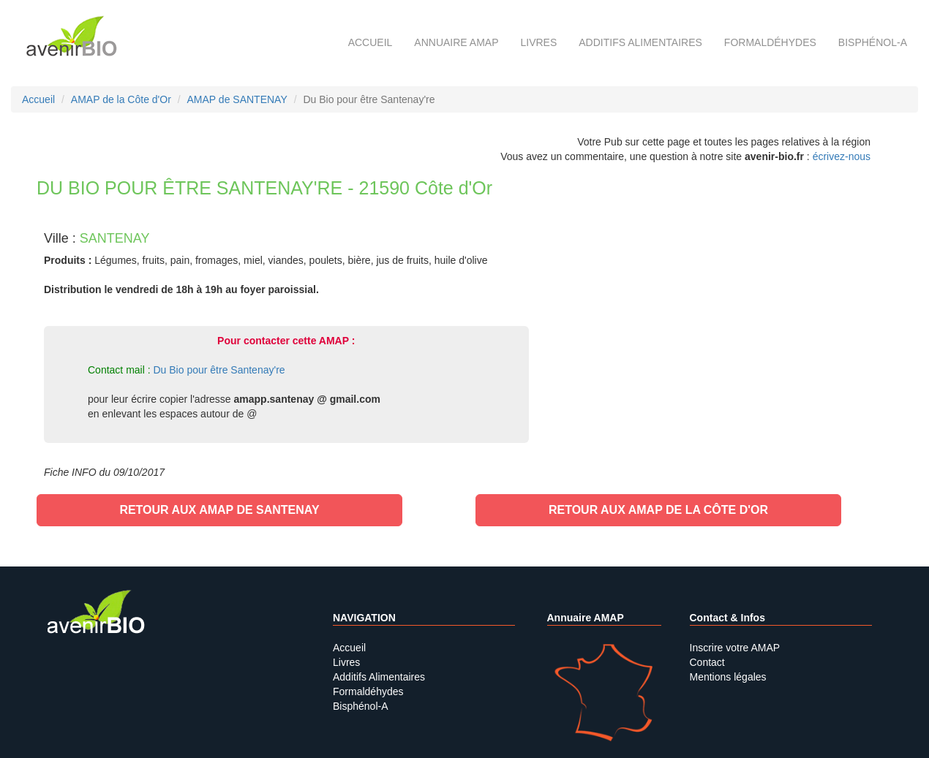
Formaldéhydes (770, 42)
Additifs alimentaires (640, 42)
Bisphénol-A (872, 42)
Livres (538, 42)
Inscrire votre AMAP (735, 647)
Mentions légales (728, 677)
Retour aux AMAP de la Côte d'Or (658, 510)
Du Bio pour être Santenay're (219, 370)
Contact (707, 662)
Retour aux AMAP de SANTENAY (219, 510)
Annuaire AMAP (456, 42)
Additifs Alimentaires (379, 677)
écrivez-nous (841, 156)
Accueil (370, 42)
